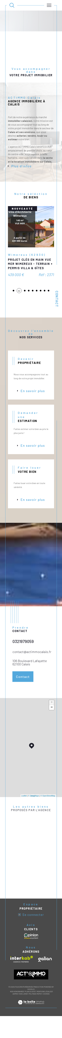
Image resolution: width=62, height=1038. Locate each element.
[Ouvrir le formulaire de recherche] (12, 5)
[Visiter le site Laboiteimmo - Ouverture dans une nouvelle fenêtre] (31, 1020)
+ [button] (52, 717)
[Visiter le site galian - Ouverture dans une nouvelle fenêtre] (45, 974)
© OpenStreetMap (48, 811)
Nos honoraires (16, 1006)
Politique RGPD (35, 1009)
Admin (15, 1009)
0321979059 (23, 656)
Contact (57, 299)
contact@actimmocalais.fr (31, 667)
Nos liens (23, 1009)
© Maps (33, 811)
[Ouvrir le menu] (49, 5)
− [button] (52, 722)
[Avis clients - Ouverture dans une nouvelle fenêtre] (31, 951)
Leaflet (24, 811)
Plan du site (30, 1006)
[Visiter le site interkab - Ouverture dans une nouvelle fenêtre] (21, 974)
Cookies (46, 1009)
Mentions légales (44, 1006)
